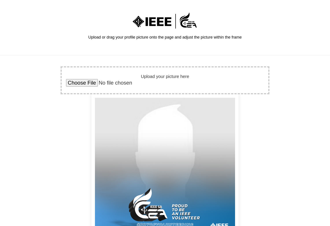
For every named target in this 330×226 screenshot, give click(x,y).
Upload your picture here (165, 76)
